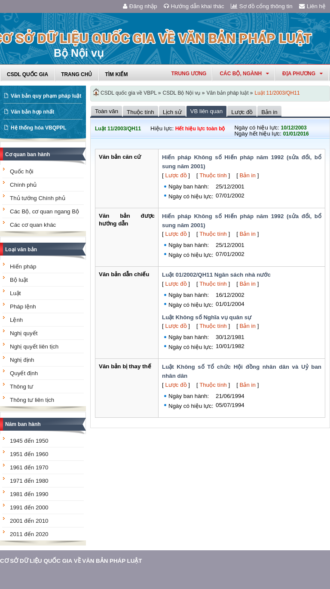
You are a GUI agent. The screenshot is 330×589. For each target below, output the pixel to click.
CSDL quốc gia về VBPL (129, 93)
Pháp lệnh (23, 306)
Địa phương (302, 74)
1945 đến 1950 (29, 441)
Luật (15, 293)
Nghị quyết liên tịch (34, 346)
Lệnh (16, 320)
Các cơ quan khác (33, 225)
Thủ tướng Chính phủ (37, 198)
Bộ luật (19, 280)
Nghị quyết (23, 333)
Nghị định (22, 360)
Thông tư (21, 386)
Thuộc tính (213, 175)
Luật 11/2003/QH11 (277, 93)
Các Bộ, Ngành (244, 74)
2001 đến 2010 (29, 521)
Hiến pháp (23, 266)
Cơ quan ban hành (27, 154)
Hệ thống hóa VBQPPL (38, 128)
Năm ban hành (23, 424)
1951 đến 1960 (29, 454)
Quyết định (24, 373)
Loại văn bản (21, 250)
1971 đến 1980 (29, 481)
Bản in (248, 175)
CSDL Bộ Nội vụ (182, 93)
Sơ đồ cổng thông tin (262, 6)
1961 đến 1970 (29, 467)
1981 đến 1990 (29, 494)
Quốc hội (22, 171)
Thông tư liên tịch (32, 400)
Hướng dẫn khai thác (194, 6)
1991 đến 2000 (29, 507)
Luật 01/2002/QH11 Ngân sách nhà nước (216, 274)
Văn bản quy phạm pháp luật (46, 96)
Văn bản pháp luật (227, 93)
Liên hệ (312, 6)
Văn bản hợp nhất (32, 112)
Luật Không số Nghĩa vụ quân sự (206, 317)
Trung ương (188, 74)
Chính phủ (23, 185)
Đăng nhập (140, 6)
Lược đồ (175, 175)
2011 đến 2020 (29, 534)
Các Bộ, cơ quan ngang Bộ (44, 211)
